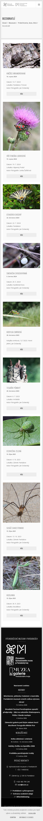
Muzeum (12, 23)
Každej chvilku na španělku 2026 (21, 746)
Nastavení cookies (21, 685)
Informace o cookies (26, 817)
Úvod (4, 23)
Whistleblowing (23, 797)
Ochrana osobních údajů (23, 794)
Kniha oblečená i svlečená (21, 739)
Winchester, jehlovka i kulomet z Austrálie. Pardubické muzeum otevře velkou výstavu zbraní (21, 699)
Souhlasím (32, 813)
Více (21, 94)
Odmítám (13, 817)
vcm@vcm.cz (23, 785)
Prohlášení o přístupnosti (23, 791)
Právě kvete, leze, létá (27, 23)
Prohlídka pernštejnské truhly (21, 753)
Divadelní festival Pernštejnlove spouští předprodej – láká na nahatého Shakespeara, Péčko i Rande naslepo (21, 712)
